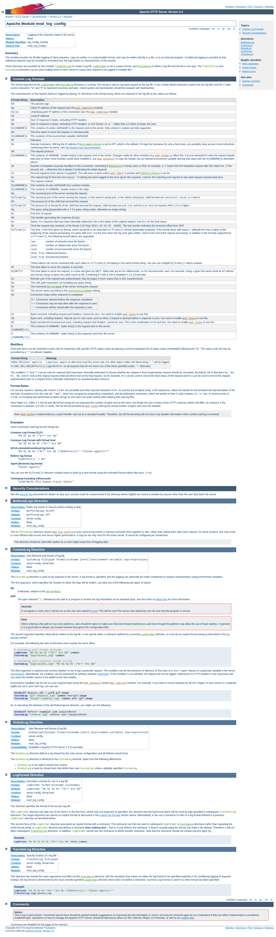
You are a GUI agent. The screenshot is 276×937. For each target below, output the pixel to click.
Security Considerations (254, 33)
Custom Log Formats (253, 29)
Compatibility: (19, 747)
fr (218, 28)
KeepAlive (115, 166)
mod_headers (163, 155)
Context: (16, 518)
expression (103, 674)
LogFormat (99, 66)
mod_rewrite (118, 683)
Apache (9, 16)
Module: (16, 525)
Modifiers (17, 344)
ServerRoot (53, 591)
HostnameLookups (90, 144)
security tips (26, 494)
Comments (247, 85)
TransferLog (63, 66)
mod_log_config (62, 532)
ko (229, 28)
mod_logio (129, 314)
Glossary (258, 6)
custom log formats (109, 815)
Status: (10, 38)
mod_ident (117, 173)
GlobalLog (246, 48)
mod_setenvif (106, 159)
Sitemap (269, 6)
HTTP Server (22, 16)
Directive (41, 501)
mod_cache (27, 414)
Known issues (249, 67)
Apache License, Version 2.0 (39, 930)
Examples (17, 422)
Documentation (39, 16)
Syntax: (15, 510)
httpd (94, 611)
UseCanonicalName (80, 290)
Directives (241, 6)
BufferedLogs (247, 42)
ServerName (54, 286)
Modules (229, 6)
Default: (15, 514)
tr (234, 28)
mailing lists (187, 917)
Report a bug (248, 71)
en (213, 28)
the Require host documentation (82, 147)
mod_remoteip (84, 108)
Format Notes (20, 385)
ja (223, 28)
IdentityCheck (150, 173)
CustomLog (144, 66)
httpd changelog (250, 63)
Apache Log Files (251, 81)
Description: (13, 34)
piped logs (161, 599)
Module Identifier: (16, 42)
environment (17, 674)
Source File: (13, 45)
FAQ (250, 6)
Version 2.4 (55, 16)
